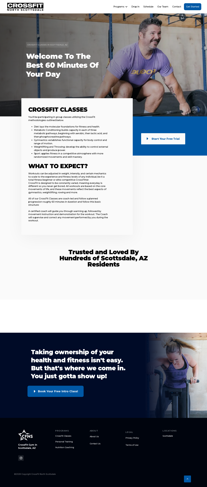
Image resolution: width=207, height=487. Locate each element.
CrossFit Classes (63, 436)
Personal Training (64, 441)
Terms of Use (131, 445)
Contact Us (95, 443)
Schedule (148, 6)
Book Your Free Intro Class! (58, 391)
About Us (94, 436)
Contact (176, 6)
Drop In (135, 6)
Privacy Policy (132, 438)
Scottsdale (168, 436)
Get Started (192, 6)
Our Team (162, 6)
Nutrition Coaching (64, 447)
